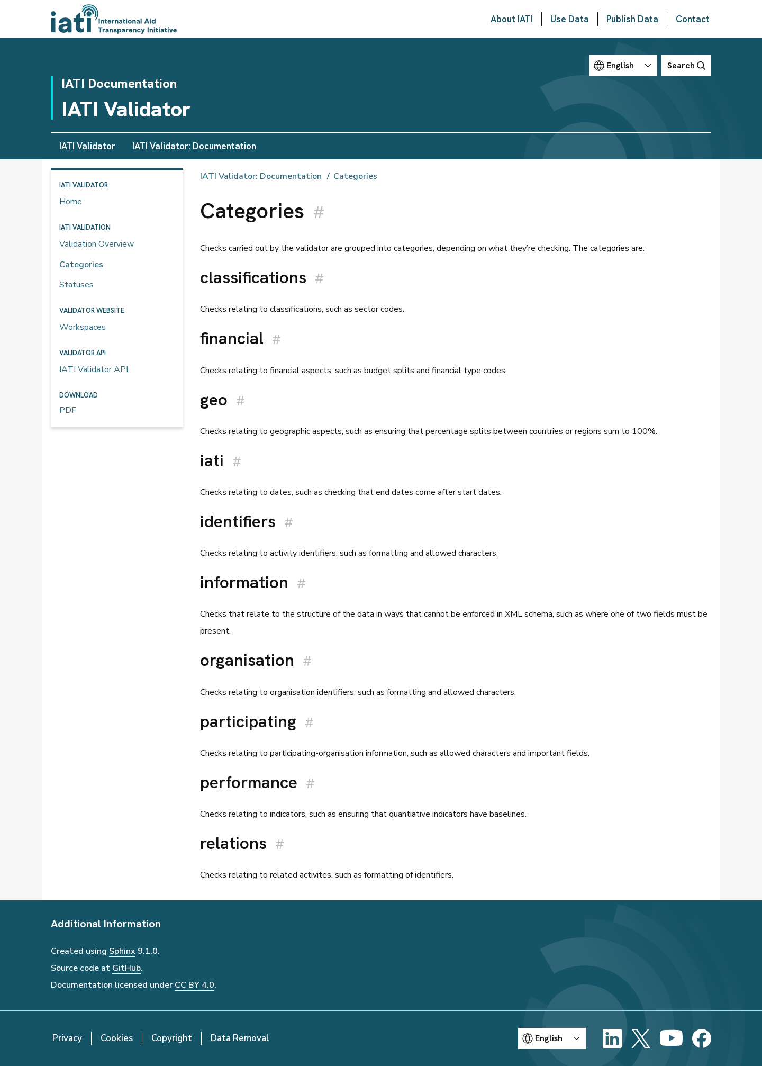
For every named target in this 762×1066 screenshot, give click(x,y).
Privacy (67, 1038)
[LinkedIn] (612, 1038)
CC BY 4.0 (194, 985)
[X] (640, 1038)
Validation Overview (96, 244)
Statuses (76, 285)
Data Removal (240, 1038)
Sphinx (122, 951)
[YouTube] (671, 1038)
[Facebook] (701, 1038)
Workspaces (82, 327)
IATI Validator (87, 146)
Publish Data (632, 19)
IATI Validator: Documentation (194, 146)
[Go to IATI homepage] (114, 19)
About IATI (512, 19)
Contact (693, 19)
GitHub (126, 968)
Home (70, 201)
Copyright (171, 1038)
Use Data (569, 19)
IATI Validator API (93, 369)
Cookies (117, 1038)
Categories (81, 264)
